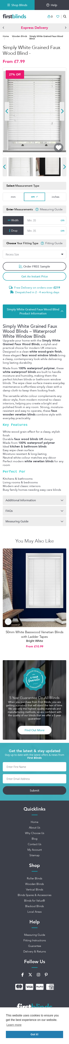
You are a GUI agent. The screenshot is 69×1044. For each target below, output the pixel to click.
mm (13, 197)
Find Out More (35, 730)
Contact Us (34, 844)
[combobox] (34, 254)
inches (55, 197)
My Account (34, 849)
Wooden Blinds (19, 36)
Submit (34, 790)
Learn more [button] (14, 1024)
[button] (3, 27)
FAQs (9, 510)
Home (6, 36)
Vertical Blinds (34, 889)
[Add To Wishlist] (58, 147)
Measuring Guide (51, 209)
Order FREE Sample (34, 266)
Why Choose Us (34, 833)
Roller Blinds (34, 878)
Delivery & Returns (34, 951)
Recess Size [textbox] (12, 254)
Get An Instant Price (34, 276)
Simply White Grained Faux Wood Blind (46, 37)
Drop (14, 231)
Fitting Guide (54, 243)
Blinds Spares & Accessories (34, 895)
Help (51, 5)
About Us (34, 827)
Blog (34, 838)
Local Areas (34, 911)
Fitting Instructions (34, 940)
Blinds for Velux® (34, 900)
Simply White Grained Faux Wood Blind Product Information (33, 311)
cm (33, 196)
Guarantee (34, 946)
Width (15, 220)
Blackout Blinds (34, 906)
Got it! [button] (34, 1034)
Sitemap (34, 855)
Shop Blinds (17, 5)
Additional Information (21, 500)
